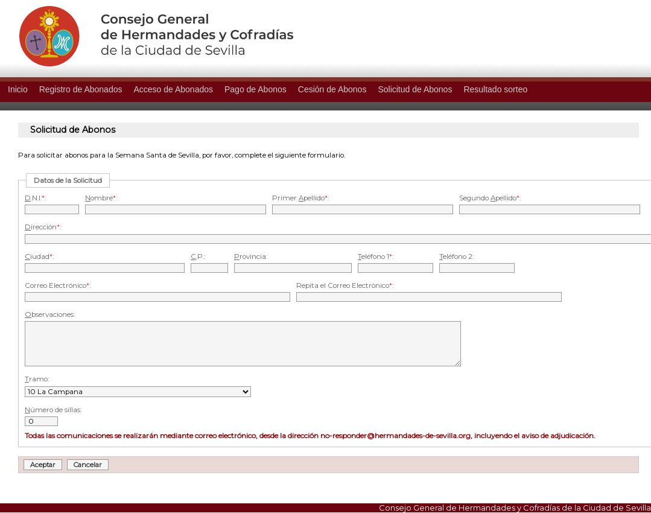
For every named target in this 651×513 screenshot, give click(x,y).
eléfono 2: (456, 256)
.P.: (198, 256)
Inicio (18, 89)
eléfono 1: (375, 256)
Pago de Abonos (255, 89)
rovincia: (250, 256)
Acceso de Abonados (173, 89)
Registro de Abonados (80, 89)
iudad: (39, 256)
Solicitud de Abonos (415, 89)
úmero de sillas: (53, 410)
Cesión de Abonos (332, 89)
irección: (43, 227)
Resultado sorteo (495, 89)
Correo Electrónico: (58, 285)
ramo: (37, 379)
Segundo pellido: (490, 198)
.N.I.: (35, 198)
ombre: (101, 198)
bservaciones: (50, 314)
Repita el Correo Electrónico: (344, 285)
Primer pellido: (300, 198)
